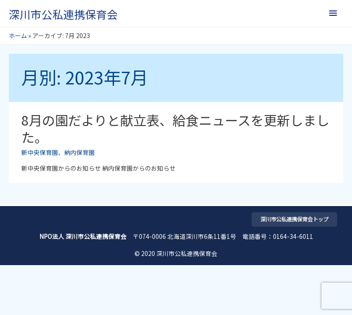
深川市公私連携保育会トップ (294, 219)
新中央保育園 (39, 152)
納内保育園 (79, 152)
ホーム (18, 35)
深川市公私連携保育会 (63, 14)
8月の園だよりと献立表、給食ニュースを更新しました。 (175, 128)
